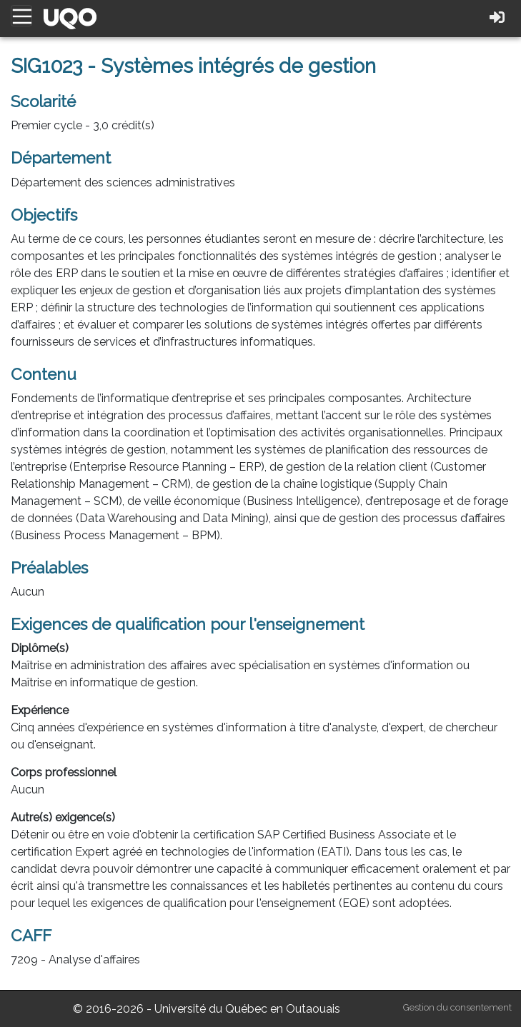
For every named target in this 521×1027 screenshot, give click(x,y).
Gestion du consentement (457, 1007)
